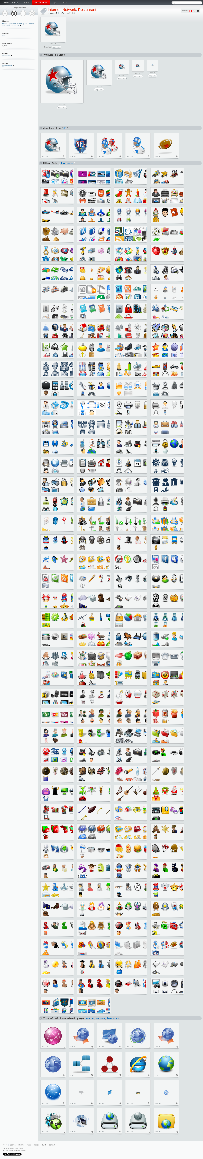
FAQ (44, 1145)
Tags (54, 2)
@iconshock (7, 66)
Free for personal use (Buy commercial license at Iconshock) (18, 24)
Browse (22, 1145)
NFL (4, 36)
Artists (64, 2)
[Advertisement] (89, 34)
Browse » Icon (41, 2)
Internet (54, 10)
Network (69, 10)
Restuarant (87, 10)
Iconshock (6, 56)
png (54, 47)
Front (5, 1145)
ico (59, 47)
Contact (52, 1145)
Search (26, 2)
